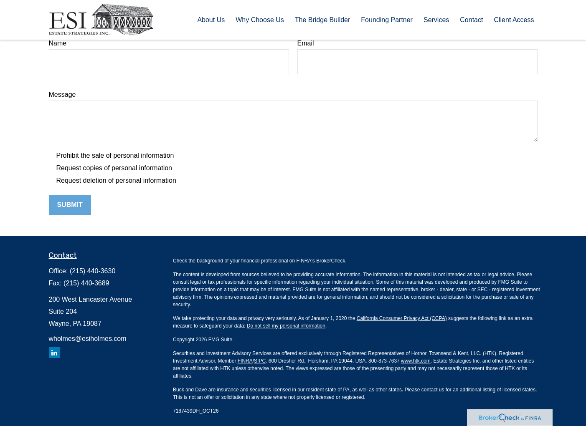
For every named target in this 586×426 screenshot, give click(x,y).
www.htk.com (416, 361)
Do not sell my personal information (286, 326)
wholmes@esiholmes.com (88, 338)
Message (62, 94)
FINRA (245, 361)
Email (305, 43)
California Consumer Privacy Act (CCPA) (402, 318)
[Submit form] (70, 205)
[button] (211, 20)
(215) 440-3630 (92, 271)
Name (58, 43)
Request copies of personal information (114, 167)
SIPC (260, 361)
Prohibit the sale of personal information (115, 155)
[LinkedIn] (54, 352)
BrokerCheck (330, 261)
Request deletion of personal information (116, 180)
